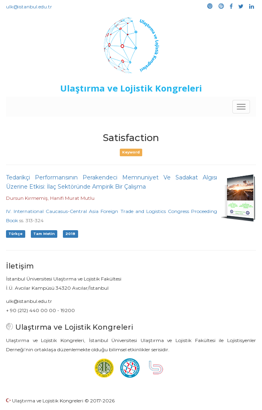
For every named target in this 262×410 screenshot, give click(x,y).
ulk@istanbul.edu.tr (29, 7)
